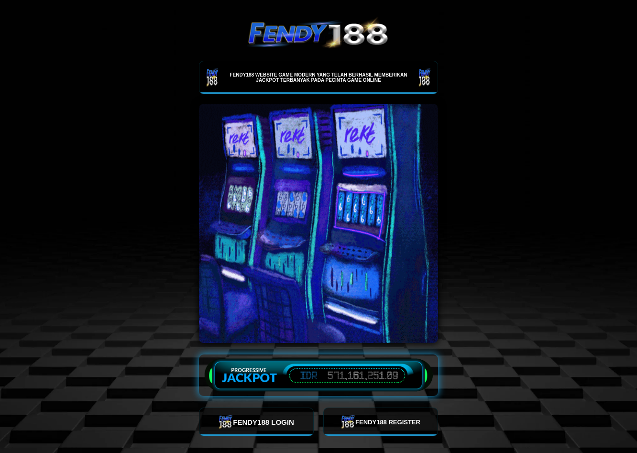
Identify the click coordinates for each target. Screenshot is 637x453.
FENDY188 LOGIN (256, 422)
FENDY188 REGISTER (380, 422)
